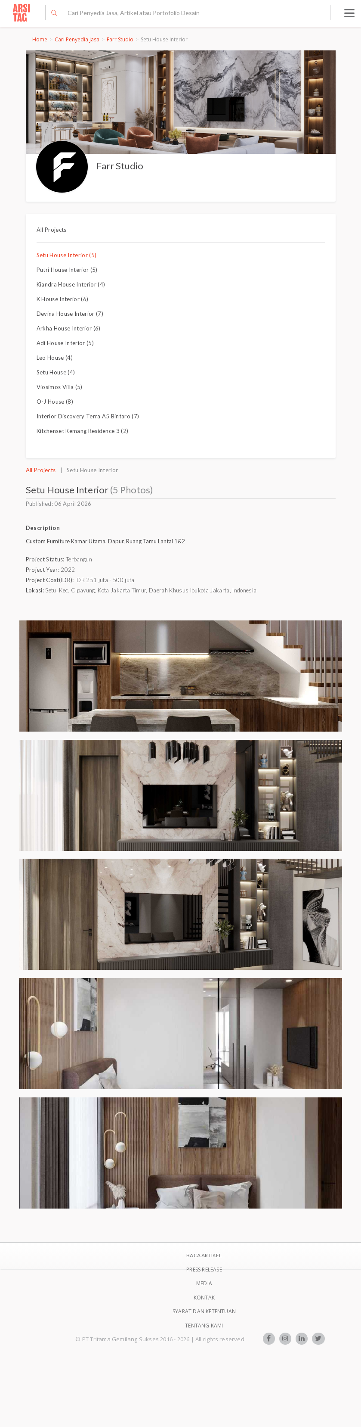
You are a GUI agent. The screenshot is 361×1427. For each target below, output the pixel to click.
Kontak (204, 1297)
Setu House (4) (56, 372)
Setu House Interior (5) (67, 255)
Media (204, 1283)
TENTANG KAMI (204, 1325)
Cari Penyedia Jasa (77, 39)
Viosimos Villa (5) (60, 386)
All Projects (52, 229)
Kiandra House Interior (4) (71, 284)
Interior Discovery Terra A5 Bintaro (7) (88, 416)
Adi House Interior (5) (65, 343)
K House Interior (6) (63, 299)
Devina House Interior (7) (70, 313)
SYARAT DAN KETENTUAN (204, 1311)
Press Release (204, 1269)
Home (39, 39)
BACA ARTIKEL (204, 1255)
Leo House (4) (55, 357)
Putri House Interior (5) (67, 269)
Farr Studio (120, 39)
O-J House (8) (55, 401)
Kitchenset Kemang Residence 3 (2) (83, 430)
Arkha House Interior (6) (69, 328)
